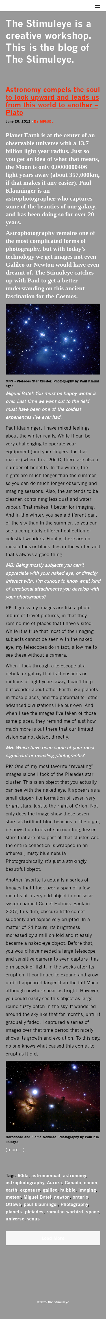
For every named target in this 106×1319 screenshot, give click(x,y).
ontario (80, 1197)
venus (33, 1219)
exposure (30, 1190)
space (92, 1211)
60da (23, 1175)
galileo (50, 1190)
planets (14, 1211)
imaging (87, 1190)
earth (11, 1190)
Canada (73, 1182)
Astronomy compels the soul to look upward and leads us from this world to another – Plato (53, 101)
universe (15, 1219)
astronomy (74, 1175)
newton (62, 1197)
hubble (67, 1190)
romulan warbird (64, 1211)
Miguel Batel (37, 1197)
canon (90, 1182)
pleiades (34, 1211)
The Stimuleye (39, 23)
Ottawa (13, 1204)
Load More (53, 1238)
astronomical (45, 1175)
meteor (13, 1197)
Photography (74, 1204)
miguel (46, 121)
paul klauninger (41, 1204)
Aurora (54, 1182)
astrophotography (25, 1182)
